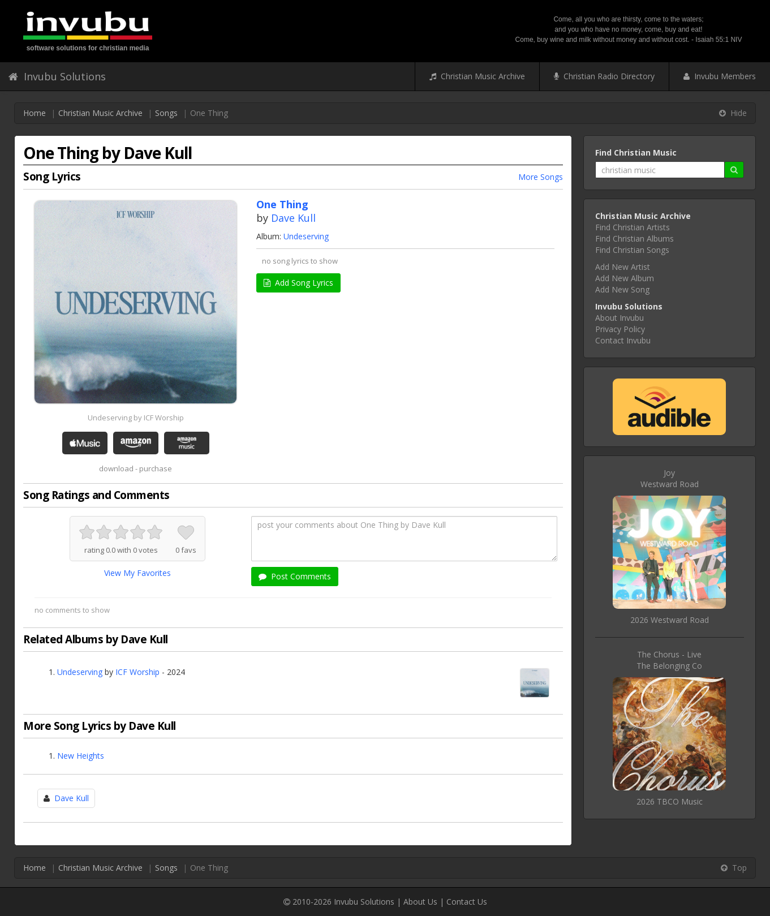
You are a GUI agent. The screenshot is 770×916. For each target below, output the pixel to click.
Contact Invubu (623, 340)
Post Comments (295, 576)
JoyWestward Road (669, 478)
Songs (166, 112)
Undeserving (306, 236)
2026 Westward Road (669, 619)
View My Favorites (137, 572)
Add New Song (622, 289)
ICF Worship (137, 671)
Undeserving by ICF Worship (136, 417)
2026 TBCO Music (669, 801)
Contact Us (466, 901)
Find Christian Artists (632, 227)
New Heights (80, 755)
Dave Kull (293, 218)
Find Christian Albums (634, 238)
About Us (420, 901)
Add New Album (624, 278)
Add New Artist (622, 266)
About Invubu (619, 317)
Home (34, 112)
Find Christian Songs (632, 249)
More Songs (540, 176)
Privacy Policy (620, 329)
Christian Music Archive (477, 76)
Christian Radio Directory (604, 76)
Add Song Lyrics (298, 282)
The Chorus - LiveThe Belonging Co (669, 660)
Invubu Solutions (57, 76)
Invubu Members (719, 76)
